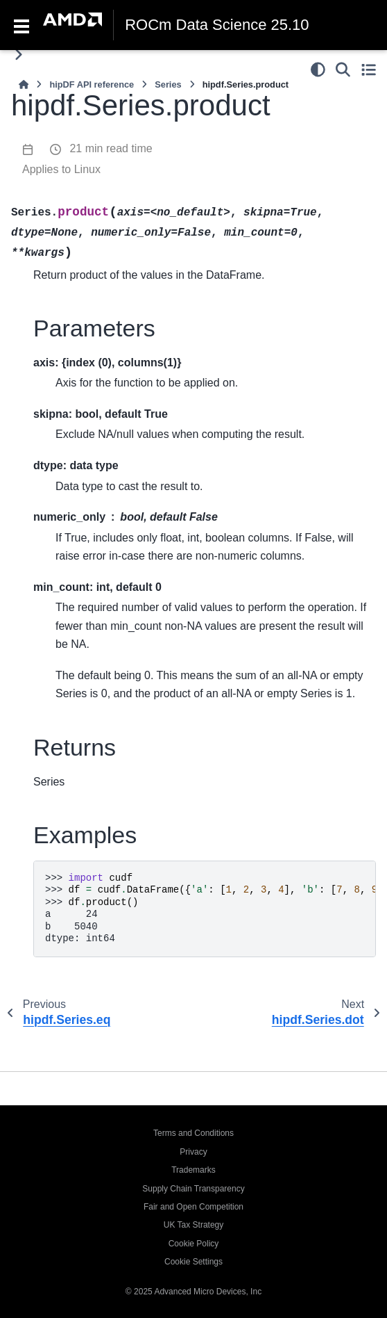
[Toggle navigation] (21, 25)
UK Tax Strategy (193, 1225)
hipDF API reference (91, 84)
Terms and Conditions (193, 1133)
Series (168, 84)
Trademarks (193, 1170)
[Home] (23, 84)
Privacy (193, 1152)
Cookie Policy (194, 1243)
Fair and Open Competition (193, 1207)
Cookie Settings (193, 1262)
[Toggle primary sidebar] (18, 54)
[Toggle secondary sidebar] (368, 69)
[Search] (343, 69)
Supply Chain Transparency (193, 1189)
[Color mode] (318, 69)
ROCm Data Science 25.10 (217, 25)
